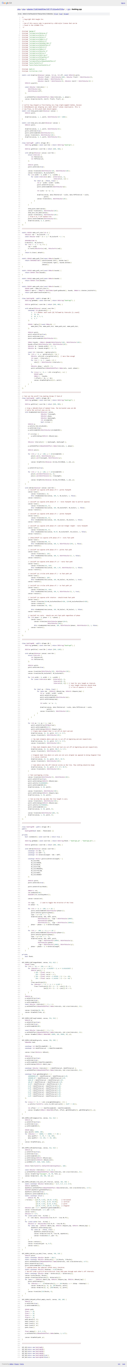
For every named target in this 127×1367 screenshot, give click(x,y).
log (61, 14)
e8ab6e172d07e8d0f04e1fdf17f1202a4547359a (45, 9)
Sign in (123, 3)
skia (18, 9)
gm (69, 9)
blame (66, 14)
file (55, 14)
